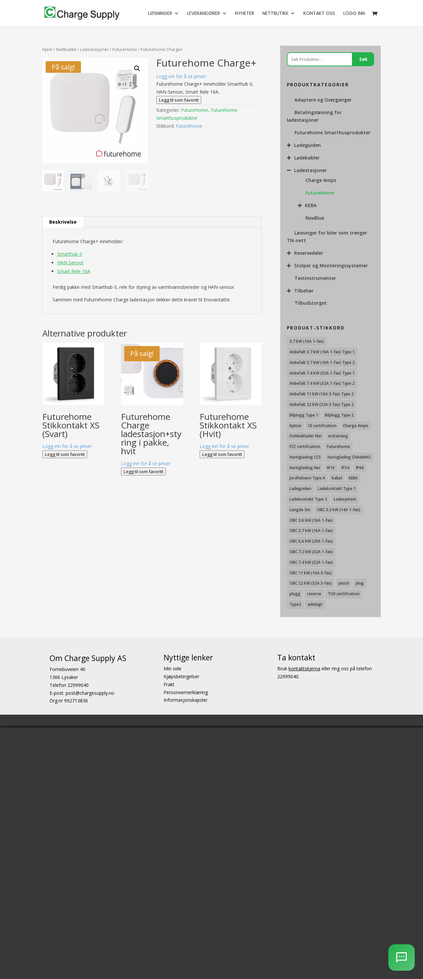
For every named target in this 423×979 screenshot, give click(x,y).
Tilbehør (304, 291)
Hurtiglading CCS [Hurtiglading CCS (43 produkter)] (305, 457)
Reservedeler (308, 253)
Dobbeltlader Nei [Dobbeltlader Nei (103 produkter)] (305, 436)
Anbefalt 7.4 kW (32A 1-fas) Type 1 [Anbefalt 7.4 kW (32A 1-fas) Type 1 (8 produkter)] (322, 373)
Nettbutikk (275, 14)
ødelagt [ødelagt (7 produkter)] (315, 604)
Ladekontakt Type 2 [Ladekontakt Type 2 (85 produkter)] (308, 499)
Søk (363, 59)
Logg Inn (354, 14)
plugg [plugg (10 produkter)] (294, 594)
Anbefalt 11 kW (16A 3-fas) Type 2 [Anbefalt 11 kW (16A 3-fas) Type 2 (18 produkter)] (321, 394)
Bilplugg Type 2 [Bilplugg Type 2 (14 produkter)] (339, 415)
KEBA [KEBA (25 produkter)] (353, 478)
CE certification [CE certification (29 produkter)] (322, 425)
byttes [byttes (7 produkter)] (295, 425)
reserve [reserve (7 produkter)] (314, 594)
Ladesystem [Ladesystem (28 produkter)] (345, 499)
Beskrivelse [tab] (63, 222)
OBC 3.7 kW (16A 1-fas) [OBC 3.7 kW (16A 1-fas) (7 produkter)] (311, 530)
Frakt (169, 684)
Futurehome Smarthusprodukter (332, 132)
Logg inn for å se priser (181, 76)
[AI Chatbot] (401, 957)
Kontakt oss (319, 14)
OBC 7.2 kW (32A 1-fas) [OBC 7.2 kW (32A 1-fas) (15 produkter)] (311, 552)
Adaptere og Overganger (323, 100)
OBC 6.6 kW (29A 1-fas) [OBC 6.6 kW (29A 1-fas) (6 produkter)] (311, 541)
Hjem (47, 49)
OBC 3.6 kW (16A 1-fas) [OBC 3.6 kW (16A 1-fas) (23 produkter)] (311, 520)
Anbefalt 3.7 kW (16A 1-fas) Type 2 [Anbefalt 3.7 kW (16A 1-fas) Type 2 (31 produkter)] (322, 362)
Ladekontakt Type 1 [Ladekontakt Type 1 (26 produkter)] (337, 488)
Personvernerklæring (186, 692)
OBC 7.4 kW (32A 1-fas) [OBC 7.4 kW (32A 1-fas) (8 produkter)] (311, 562)
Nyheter (244, 14)
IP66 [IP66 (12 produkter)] (360, 467)
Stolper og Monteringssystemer (331, 265)
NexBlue (314, 218)
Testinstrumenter (315, 278)
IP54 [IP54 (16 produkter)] (345, 467)
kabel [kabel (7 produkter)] (337, 478)
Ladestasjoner (94, 49)
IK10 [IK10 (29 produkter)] (331, 467)
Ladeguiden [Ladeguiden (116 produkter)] (300, 488)
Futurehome (189, 126)
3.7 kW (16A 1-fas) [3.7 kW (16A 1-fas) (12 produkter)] (306, 341)
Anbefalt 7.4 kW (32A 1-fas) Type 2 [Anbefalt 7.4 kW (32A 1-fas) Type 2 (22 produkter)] (322, 383)
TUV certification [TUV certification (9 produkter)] (344, 594)
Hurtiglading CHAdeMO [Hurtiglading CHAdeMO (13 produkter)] (349, 457)
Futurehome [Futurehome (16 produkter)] (338, 446)
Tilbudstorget (310, 303)
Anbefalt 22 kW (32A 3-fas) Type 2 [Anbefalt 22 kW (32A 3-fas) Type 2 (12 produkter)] (321, 404)
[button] (137, 68)
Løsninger (160, 14)
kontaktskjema (304, 668)
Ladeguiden (307, 145)
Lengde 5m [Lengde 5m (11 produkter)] (299, 509)
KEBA (311, 205)
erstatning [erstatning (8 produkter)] (338, 436)
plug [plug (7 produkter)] (360, 583)
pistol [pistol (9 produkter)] (343, 583)
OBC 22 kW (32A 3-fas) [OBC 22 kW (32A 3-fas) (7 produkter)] (310, 583)
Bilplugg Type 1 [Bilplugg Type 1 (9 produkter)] (303, 415)
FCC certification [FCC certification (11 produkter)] (304, 446)
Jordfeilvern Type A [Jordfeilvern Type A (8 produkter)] (307, 478)
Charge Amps (320, 180)
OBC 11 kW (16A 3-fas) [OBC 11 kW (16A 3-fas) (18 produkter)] (310, 573)
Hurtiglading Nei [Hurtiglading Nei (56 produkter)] (304, 467)
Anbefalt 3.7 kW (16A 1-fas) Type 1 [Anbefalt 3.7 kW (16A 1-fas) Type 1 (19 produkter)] (322, 352)
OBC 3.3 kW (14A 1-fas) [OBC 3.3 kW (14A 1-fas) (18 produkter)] (338, 509)
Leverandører (203, 14)
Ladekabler (307, 158)
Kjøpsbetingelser (181, 676)
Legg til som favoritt (179, 100)
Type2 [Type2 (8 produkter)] (295, 604)
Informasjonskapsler (186, 700)
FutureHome (124, 49)
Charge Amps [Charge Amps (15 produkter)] (355, 425)
